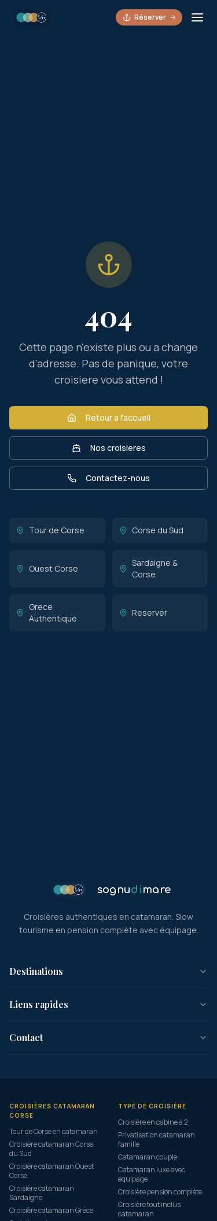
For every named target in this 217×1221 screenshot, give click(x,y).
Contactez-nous (108, 477)
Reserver (143, 612)
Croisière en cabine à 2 (153, 1122)
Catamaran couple (147, 1157)
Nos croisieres (109, 447)
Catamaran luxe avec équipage (151, 1174)
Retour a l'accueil (108, 417)
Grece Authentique (46, 612)
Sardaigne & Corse (148, 568)
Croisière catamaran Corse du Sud (51, 1148)
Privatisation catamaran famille (156, 1139)
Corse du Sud (151, 530)
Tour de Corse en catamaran (53, 1131)
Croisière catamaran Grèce (51, 1210)
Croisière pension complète (160, 1192)
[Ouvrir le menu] (197, 17)
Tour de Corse (50, 530)
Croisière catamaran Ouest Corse (51, 1170)
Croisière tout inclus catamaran (149, 1209)
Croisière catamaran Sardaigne (41, 1192)
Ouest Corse (47, 568)
